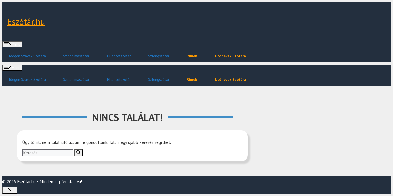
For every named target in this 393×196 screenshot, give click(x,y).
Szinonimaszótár (76, 56)
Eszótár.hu (26, 21)
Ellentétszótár (119, 56)
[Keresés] (78, 152)
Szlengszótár (158, 56)
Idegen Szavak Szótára (27, 56)
